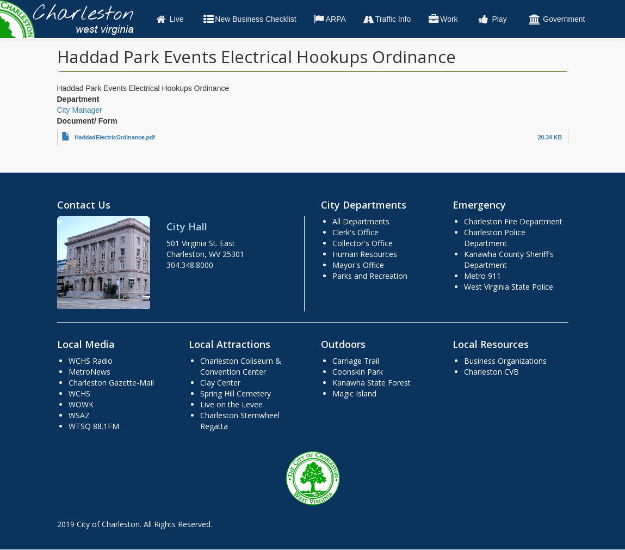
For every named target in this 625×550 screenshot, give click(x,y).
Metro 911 (482, 276)
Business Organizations (505, 361)
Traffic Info (386, 19)
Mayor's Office (358, 265)
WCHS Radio (91, 361)
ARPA (329, 19)
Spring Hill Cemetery (235, 393)
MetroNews (89, 371)
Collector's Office (362, 243)
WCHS (79, 393)
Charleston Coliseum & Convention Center (240, 366)
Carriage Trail (355, 361)
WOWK (81, 404)
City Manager (79, 110)
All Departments (360, 221)
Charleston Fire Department (513, 221)
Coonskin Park (357, 371)
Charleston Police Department (494, 237)
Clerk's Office (355, 232)
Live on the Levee (231, 404)
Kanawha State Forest (371, 382)
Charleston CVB (491, 371)
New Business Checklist (249, 19)
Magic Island (354, 393)
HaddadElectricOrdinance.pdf (115, 137)
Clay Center (220, 382)
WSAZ (79, 415)
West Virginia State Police (508, 287)
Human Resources (364, 254)
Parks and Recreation (369, 276)
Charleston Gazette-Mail (111, 382)
